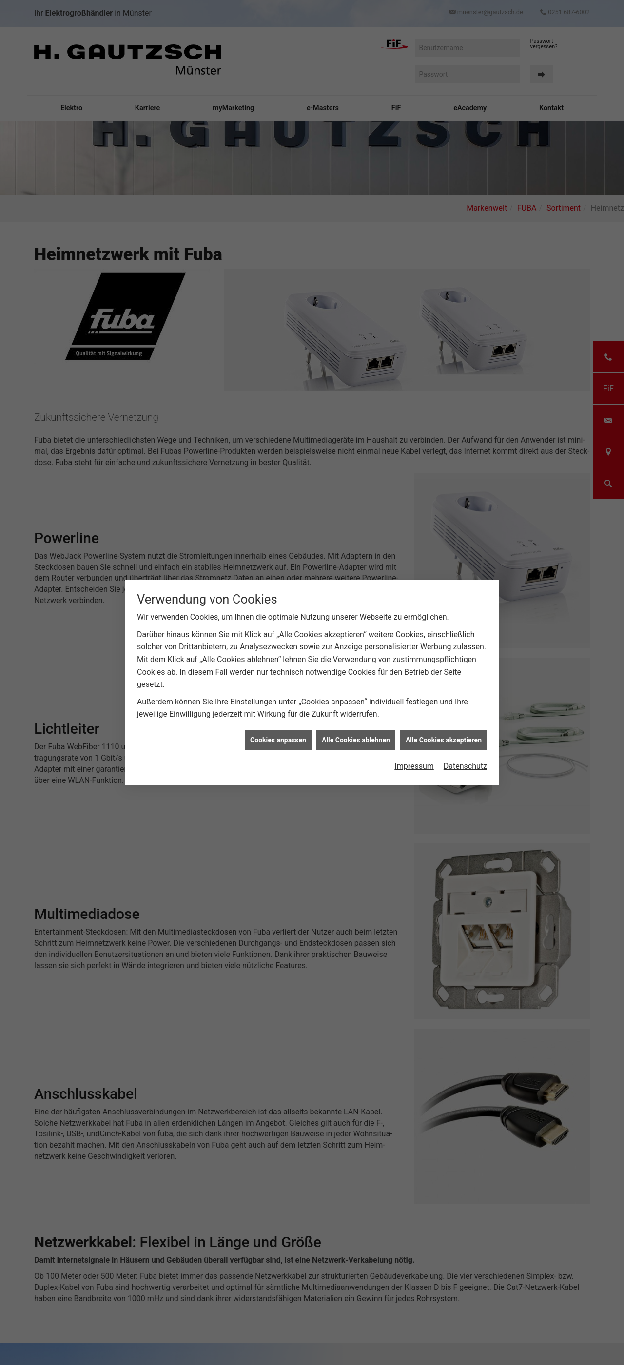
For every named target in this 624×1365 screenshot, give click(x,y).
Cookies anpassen (278, 732)
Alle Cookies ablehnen (356, 732)
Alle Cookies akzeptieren (444, 732)
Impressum (414, 757)
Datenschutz (465, 757)
